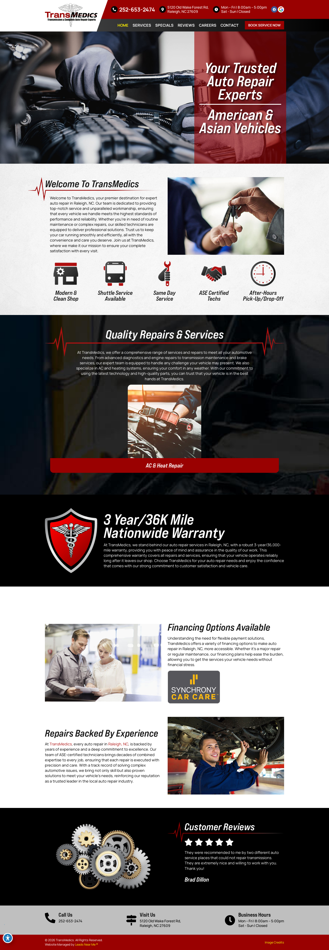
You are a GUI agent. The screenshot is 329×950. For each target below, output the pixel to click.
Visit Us (147, 914)
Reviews (186, 25)
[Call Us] (50, 918)
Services (142, 25)
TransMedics (61, 743)
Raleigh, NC (118, 743)
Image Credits (274, 942)
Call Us (65, 914)
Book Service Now (264, 25)
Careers (207, 25)
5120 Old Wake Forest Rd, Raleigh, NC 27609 (188, 9)
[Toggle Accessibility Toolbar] (8, 938)
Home (123, 25)
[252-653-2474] (114, 9)
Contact (230, 25)
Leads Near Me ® (86, 944)
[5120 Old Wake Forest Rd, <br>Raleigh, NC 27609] (162, 9)
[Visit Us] (131, 920)
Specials (164, 25)
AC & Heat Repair (164, 465)
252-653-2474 (137, 9)
